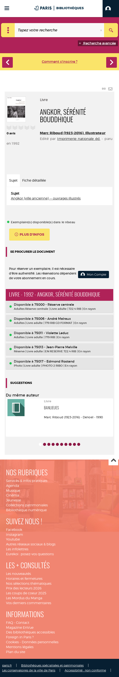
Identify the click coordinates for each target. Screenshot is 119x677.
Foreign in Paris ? (20, 637)
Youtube (13, 539)
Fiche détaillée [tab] (34, 180)
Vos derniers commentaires (28, 603)
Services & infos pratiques (26, 481)
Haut (113, 460)
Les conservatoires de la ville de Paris (28, 670)
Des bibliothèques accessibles (30, 632)
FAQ (9, 623)
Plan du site (15, 652)
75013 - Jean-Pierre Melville (55, 347)
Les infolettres (17, 549)
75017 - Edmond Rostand (54, 361)
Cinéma (12, 495)
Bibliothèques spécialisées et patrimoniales (52, 665)
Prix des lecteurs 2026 (24, 588)
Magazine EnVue (19, 628)
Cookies (12, 642)
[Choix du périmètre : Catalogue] (8, 30)
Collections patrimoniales (27, 505)
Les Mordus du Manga (24, 598)
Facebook (14, 530)
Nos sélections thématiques (28, 584)
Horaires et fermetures (24, 579)
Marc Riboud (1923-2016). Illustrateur (73, 133)
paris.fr (7, 665)
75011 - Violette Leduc (51, 333)
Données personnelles (40, 642)
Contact (22, 623)
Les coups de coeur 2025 (26, 593)
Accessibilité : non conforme (85, 670)
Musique (13, 491)
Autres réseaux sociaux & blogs (30, 544)
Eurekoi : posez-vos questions (30, 554)
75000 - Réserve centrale (54, 305)
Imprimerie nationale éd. (78, 139)
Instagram (14, 535)
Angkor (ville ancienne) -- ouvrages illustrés (46, 198)
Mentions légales (19, 647)
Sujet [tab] (13, 180)
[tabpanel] (59, 196)
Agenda (12, 486)
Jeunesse (13, 500)
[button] (111, 8)
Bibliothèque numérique (26, 510)
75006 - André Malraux (52, 319)
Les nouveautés (18, 574)
